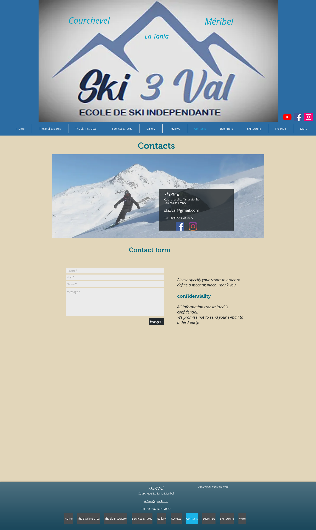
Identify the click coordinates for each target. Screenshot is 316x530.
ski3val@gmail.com (156, 501)
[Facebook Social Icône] (180, 226)
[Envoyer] (156, 321)
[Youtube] (287, 117)
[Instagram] (308, 117)
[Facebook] (298, 117)
